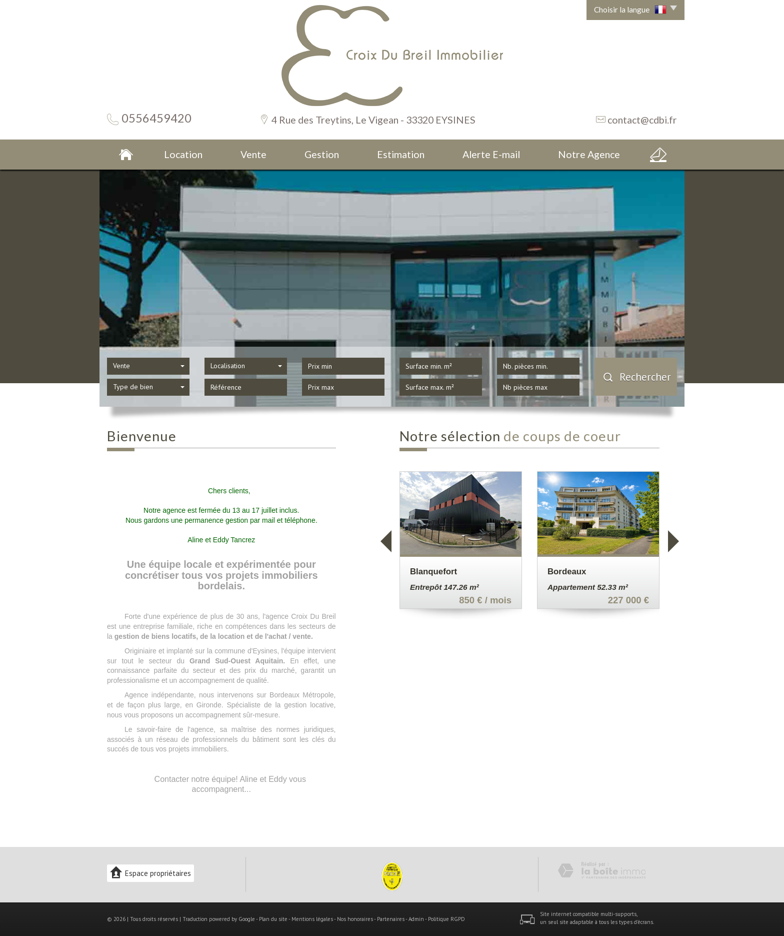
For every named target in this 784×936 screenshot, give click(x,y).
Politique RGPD (446, 918)
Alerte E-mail (491, 154)
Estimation (400, 154)
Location (183, 154)
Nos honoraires (355, 918)
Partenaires (390, 918)
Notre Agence (589, 154)
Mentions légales (312, 918)
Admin (416, 918)
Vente (253, 154)
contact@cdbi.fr (642, 120)
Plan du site (273, 918)
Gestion (321, 154)
